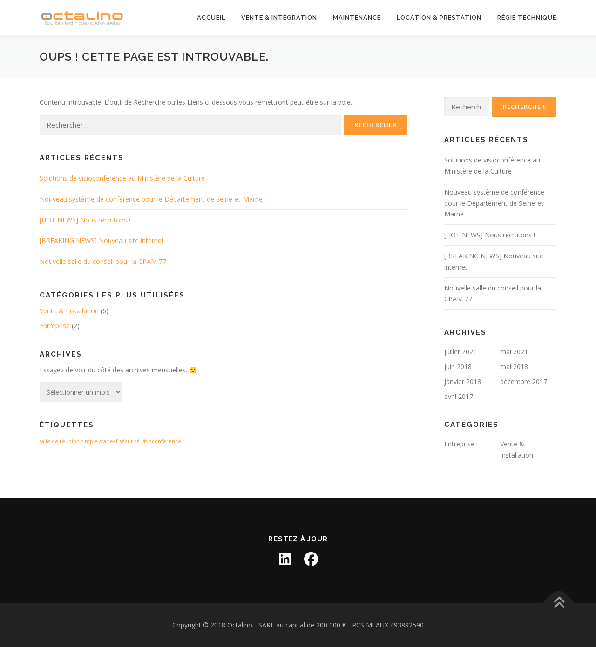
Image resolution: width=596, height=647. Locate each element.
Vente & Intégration (279, 17)
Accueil (211, 17)
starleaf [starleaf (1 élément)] (109, 441)
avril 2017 (458, 396)
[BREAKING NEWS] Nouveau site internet (102, 240)
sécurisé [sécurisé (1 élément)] (130, 441)
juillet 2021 (460, 351)
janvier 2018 (462, 381)
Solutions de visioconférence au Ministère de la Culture (122, 178)
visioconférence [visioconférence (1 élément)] (161, 441)
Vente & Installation (69, 310)
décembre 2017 (523, 381)
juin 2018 (458, 366)
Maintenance (357, 17)
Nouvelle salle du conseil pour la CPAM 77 (103, 261)
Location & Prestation (439, 17)
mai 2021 (514, 351)
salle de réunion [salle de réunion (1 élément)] (60, 441)
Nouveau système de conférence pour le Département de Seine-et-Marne (151, 199)
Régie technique (526, 17)
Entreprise (55, 325)
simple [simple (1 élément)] (89, 441)
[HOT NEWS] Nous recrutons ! (85, 220)
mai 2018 (514, 366)
